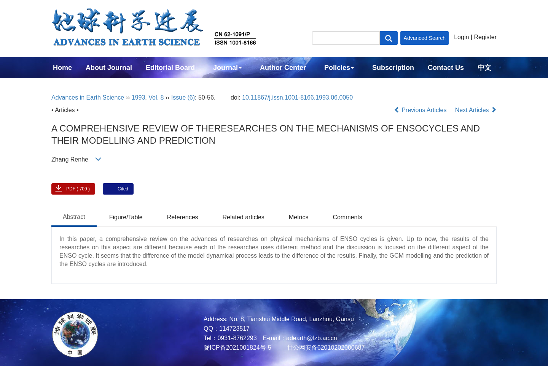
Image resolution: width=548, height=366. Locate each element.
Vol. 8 (156, 97)
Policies (339, 67)
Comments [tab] (347, 217)
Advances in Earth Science (87, 97)
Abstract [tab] (74, 217)
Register (485, 37)
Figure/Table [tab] (126, 217)
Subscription (393, 67)
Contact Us (446, 67)
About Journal (109, 67)
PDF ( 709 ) (78, 189)
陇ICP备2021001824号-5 (237, 347)
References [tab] (182, 217)
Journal (227, 67)
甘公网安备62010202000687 (325, 347)
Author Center (283, 67)
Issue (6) (183, 97)
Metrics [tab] (299, 217)
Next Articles (476, 110)
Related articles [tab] (243, 217)
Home (62, 67)
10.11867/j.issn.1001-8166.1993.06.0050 (297, 97)
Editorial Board (170, 67)
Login (461, 37)
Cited (123, 189)
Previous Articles (421, 110)
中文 (484, 67)
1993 (138, 97)
